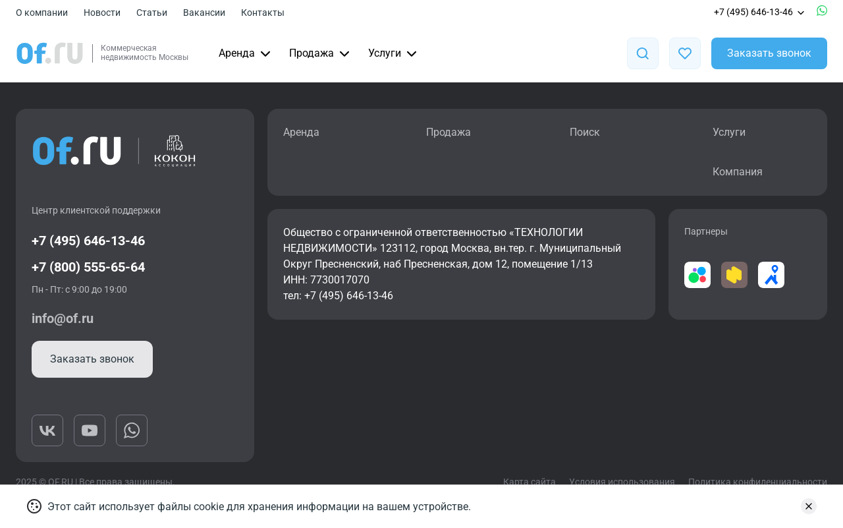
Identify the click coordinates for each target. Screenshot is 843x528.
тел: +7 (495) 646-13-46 (338, 295)
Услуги (394, 53)
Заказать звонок (769, 53)
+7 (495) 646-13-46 (760, 12)
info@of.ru (63, 318)
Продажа (320, 53)
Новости (102, 12)
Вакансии (204, 12)
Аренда (246, 53)
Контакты (263, 12)
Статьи (151, 12)
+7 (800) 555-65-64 (88, 267)
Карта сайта (529, 482)
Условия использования (622, 482)
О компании (42, 12)
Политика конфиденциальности (757, 482)
